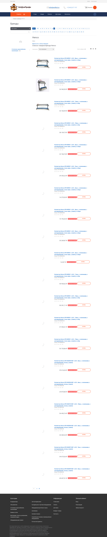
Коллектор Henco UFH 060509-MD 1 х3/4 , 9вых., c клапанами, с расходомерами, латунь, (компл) (72, 469)
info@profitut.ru (54, 7)
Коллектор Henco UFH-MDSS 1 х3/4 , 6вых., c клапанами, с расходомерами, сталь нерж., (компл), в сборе (70, 80)
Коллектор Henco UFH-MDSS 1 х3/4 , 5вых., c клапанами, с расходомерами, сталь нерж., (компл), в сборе (70, 145)
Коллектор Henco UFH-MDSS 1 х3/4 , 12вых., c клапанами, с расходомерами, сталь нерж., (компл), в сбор (71, 102)
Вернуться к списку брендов (40, 43)
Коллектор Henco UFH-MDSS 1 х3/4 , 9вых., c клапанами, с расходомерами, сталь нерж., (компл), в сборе (70, 232)
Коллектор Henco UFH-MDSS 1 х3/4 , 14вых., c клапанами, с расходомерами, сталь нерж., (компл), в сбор (71, 296)
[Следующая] (39, 488)
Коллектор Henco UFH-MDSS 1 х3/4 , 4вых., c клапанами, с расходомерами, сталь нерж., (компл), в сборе (70, 210)
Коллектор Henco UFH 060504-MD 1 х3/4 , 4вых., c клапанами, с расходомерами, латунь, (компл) (72, 383)
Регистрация (94, 1)
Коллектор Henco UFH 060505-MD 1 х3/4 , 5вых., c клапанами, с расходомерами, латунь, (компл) (72, 361)
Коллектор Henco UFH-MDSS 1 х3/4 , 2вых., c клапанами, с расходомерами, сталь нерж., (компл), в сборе (70, 188)
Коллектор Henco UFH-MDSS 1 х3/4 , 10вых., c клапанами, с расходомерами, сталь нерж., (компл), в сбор (71, 124)
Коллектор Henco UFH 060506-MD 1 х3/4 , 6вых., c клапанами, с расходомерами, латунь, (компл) (72, 426)
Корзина (90, 7)
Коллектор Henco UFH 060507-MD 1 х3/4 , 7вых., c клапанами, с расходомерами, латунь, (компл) (72, 448)
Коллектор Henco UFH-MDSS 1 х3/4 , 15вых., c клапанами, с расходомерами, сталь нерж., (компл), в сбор (71, 340)
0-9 (37, 28)
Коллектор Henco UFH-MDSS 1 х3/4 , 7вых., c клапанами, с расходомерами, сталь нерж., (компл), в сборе (70, 167)
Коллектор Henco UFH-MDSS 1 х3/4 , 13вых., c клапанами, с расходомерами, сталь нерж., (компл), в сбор (71, 318)
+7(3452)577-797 (72, 7)
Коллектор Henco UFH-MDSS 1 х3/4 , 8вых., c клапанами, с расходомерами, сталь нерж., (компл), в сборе (70, 59)
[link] (91, 49)
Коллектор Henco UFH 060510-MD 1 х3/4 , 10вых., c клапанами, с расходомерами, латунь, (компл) (72, 405)
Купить (84, 67)
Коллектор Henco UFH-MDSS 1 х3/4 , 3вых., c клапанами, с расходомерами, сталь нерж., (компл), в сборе (70, 253)
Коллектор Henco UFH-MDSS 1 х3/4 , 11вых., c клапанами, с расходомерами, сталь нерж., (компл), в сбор (71, 275)
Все (34, 28)
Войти (88, 1)
